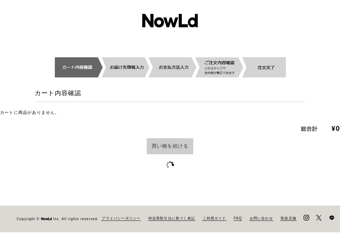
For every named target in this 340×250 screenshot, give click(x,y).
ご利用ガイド (214, 218)
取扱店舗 (288, 218)
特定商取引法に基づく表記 (171, 218)
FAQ (238, 218)
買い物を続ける (170, 146)
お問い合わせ (261, 218)
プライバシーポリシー (121, 218)
